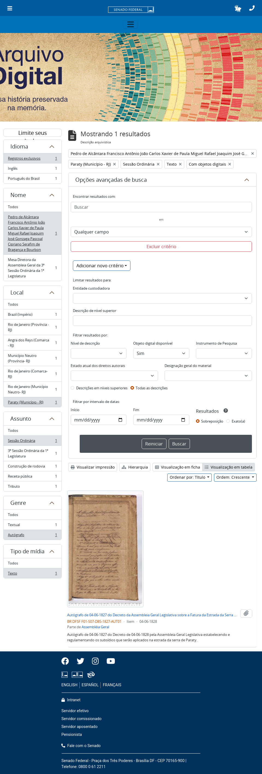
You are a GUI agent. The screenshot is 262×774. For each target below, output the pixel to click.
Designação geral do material (188, 365)
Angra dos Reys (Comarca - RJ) (32, 343)
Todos (13, 206)
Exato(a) (238, 421)
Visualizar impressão (93, 467)
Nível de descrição (85, 343)
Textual (32, 526)
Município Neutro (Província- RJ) (32, 358)
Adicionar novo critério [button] (100, 266)
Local (16, 292)
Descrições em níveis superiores (101, 388)
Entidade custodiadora (91, 288)
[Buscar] (161, 207)
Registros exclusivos (32, 159)
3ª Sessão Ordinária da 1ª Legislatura (32, 453)
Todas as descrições (152, 388)
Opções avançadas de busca (111, 179)
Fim (136, 409)
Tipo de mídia (27, 551)
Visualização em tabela (228, 467)
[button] (237, 8)
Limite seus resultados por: (32, 133)
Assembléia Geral (95, 626)
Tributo (32, 487)
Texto (32, 574)
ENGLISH (69, 685)
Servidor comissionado (81, 719)
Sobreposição (212, 421)
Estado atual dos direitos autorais (98, 365)
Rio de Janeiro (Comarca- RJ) (32, 374)
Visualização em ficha (177, 467)
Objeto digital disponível (152, 343)
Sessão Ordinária (32, 442)
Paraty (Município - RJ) (32, 403)
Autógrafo (32, 536)
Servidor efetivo (75, 711)
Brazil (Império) (32, 316)
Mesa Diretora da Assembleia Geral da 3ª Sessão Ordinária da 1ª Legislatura (32, 267)
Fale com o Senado (81, 745)
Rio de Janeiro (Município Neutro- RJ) (32, 389)
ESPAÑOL (90, 685)
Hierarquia (135, 467)
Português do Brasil (32, 179)
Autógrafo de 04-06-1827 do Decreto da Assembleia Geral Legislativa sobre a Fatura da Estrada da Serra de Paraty (152, 614)
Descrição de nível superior (94, 310)
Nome (18, 195)
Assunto (20, 418)
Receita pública (32, 477)
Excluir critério (161, 247)
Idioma (19, 146)
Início (75, 409)
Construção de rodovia (32, 467)
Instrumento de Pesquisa (216, 343)
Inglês (32, 170)
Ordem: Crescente (233, 477)
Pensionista (71, 734)
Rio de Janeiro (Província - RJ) (32, 327)
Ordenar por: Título (188, 477)
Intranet (71, 700)
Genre (18, 502)
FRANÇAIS (112, 685)
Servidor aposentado (79, 726)
